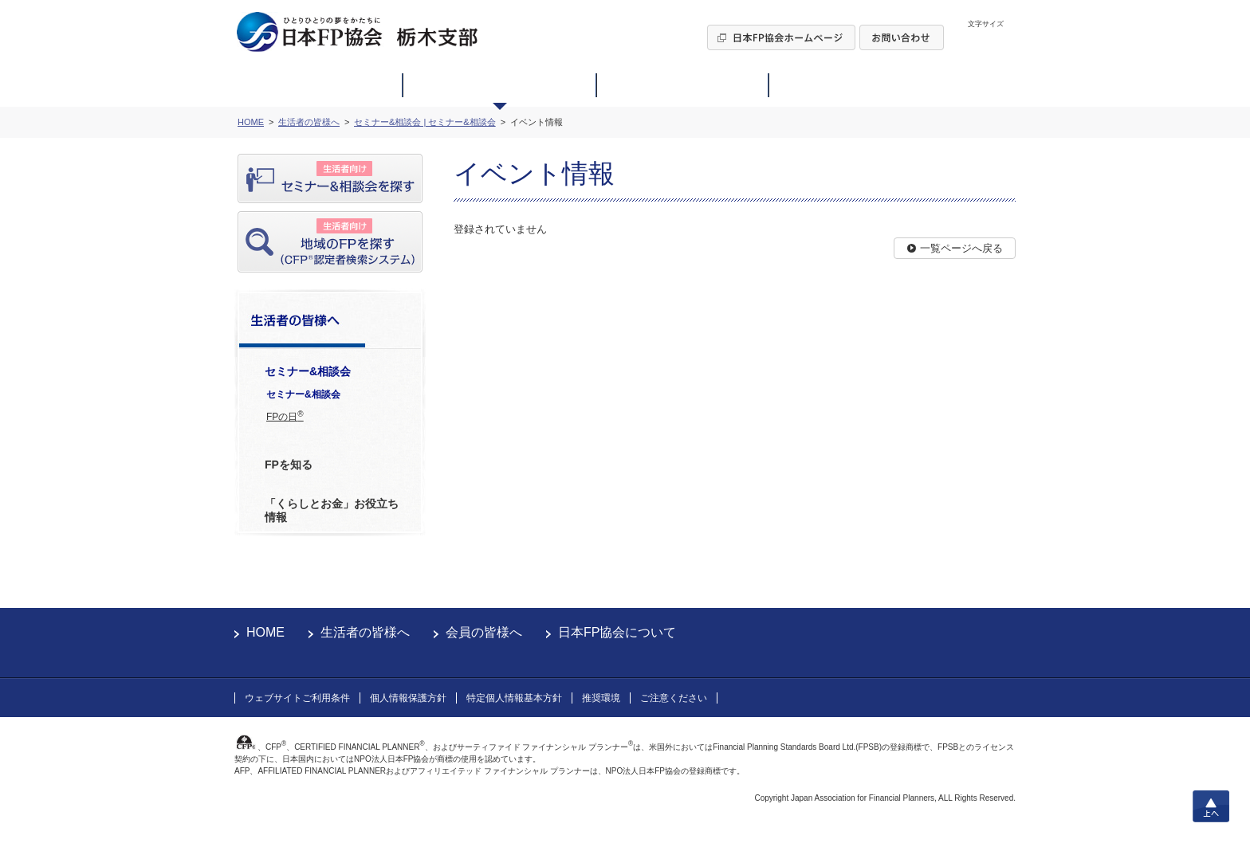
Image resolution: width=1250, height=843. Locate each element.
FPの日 (285, 416)
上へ (1211, 806)
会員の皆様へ (484, 632)
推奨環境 (601, 698)
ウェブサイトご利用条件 (297, 698)
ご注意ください (673, 698)
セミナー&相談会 (303, 394)
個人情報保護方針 (408, 698)
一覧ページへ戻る (961, 248)
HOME (265, 632)
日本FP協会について (617, 632)
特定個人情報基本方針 (514, 698)
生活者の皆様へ (365, 632)
